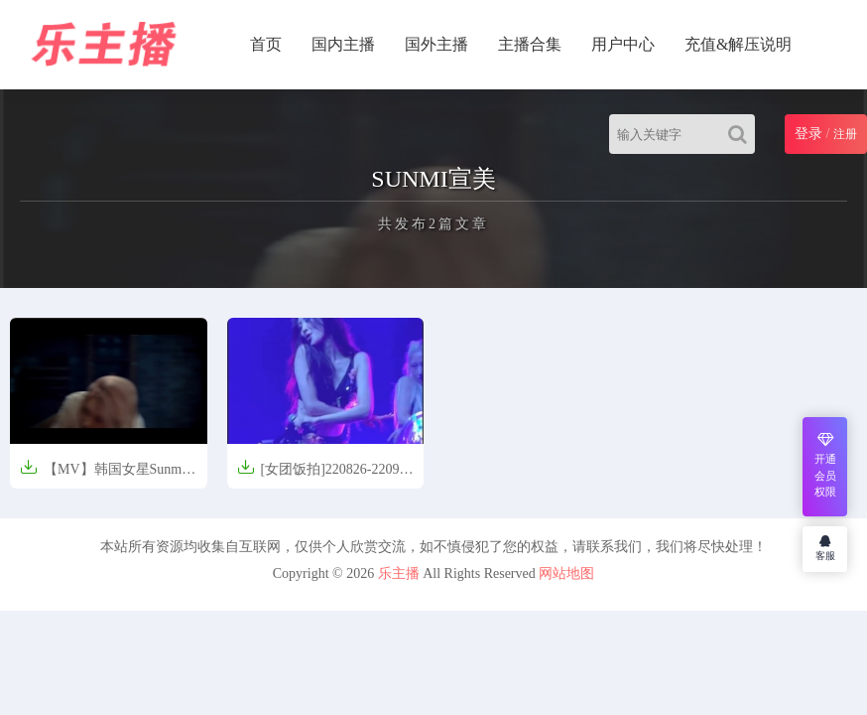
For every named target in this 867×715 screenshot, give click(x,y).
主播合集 (529, 44)
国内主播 (343, 44)
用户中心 (623, 44)
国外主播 (436, 44)
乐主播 (399, 573)
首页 (266, 44)
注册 (845, 134)
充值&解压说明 (738, 44)
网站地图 (566, 573)
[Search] (741, 134)
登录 (808, 133)
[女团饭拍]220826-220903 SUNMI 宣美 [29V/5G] (325, 475)
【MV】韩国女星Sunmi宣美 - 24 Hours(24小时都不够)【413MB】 (103, 475)
